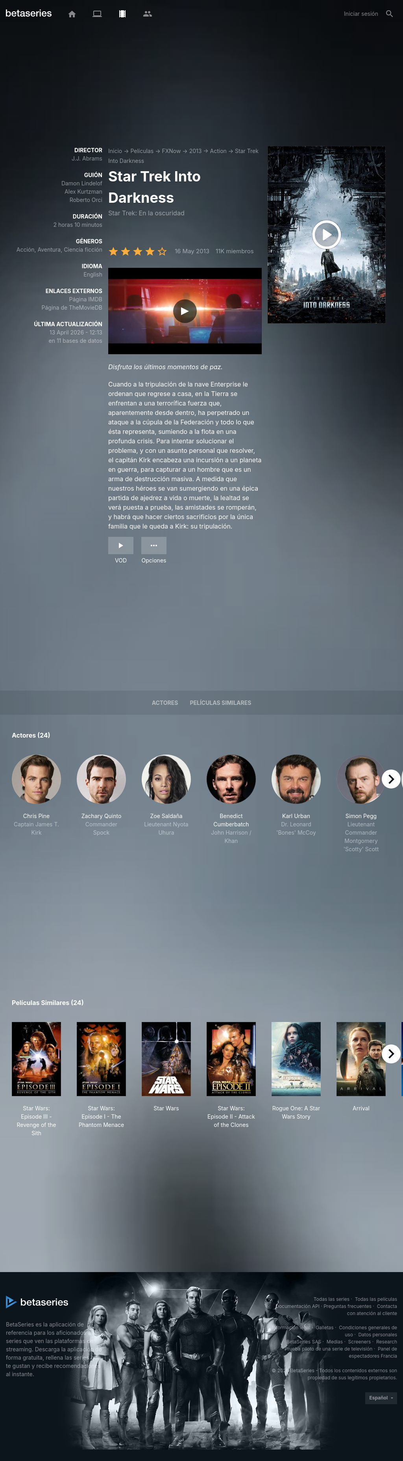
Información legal (291, 1327)
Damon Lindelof (81, 183)
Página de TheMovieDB (72, 307)
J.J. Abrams (87, 158)
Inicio (115, 151)
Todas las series (331, 1299)
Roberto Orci (86, 199)
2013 (195, 151)
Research (386, 1342)
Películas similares (220, 702)
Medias (335, 1342)
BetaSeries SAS (304, 1342)
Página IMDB (85, 299)
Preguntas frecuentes (348, 1306)
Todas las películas (376, 1299)
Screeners (359, 1342)
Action (218, 151)
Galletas (325, 1327)
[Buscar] (389, 14)
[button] (36, 804)
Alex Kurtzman (83, 191)
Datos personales (377, 1335)
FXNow (171, 151)
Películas (141, 151)
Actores (165, 702)
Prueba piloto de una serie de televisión (328, 1349)
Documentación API (297, 1306)
